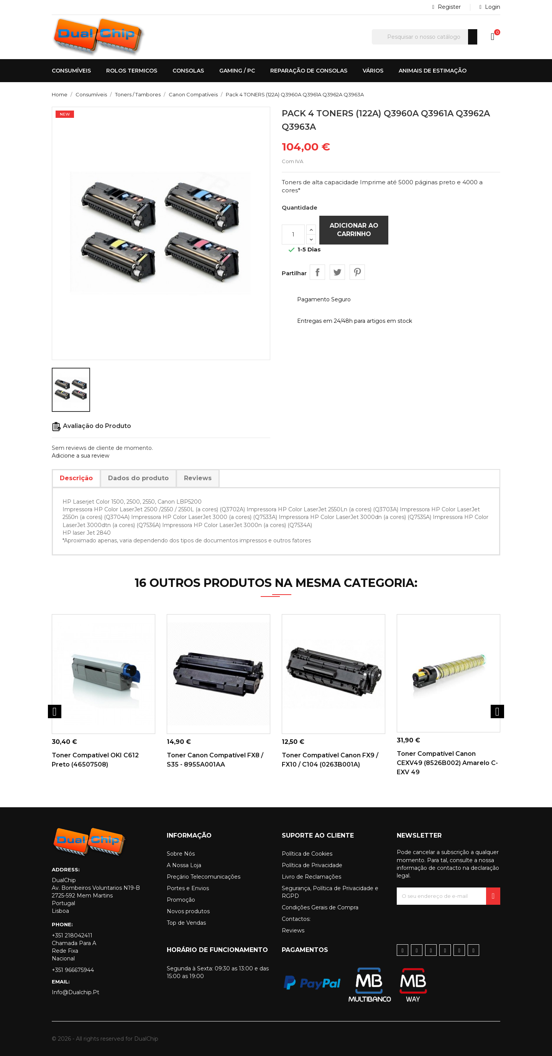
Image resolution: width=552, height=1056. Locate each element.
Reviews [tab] (198, 478)
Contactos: (296, 919)
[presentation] (455, 920)
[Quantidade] (293, 235)
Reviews (293, 930)
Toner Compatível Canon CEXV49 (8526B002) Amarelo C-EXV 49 (447, 763)
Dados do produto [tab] (138, 478)
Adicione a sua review (80, 455)
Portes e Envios (188, 888)
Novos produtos (188, 911)
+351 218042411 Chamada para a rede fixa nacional (74, 947)
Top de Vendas (186, 922)
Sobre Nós (181, 853)
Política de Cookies (307, 853)
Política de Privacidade (312, 865)
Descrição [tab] (76, 478)
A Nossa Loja (184, 865)
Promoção (181, 899)
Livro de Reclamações (311, 876)
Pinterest (357, 272)
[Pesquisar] (424, 37)
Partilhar (317, 272)
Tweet (337, 272)
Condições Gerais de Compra (320, 907)
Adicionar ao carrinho (354, 230)
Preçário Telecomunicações (203, 876)
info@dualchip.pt (75, 992)
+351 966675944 (73, 970)
